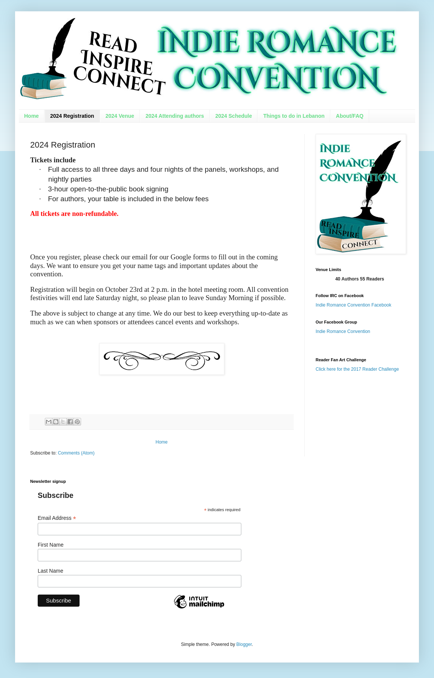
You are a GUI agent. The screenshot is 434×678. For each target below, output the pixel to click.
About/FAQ (349, 116)
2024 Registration (72, 116)
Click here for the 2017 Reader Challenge (357, 369)
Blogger (244, 644)
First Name (50, 545)
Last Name (50, 571)
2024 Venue (120, 116)
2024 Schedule (233, 116)
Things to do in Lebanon (294, 116)
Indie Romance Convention (343, 331)
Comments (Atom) (76, 453)
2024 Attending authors (175, 116)
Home (31, 116)
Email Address (57, 518)
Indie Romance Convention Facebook (353, 305)
